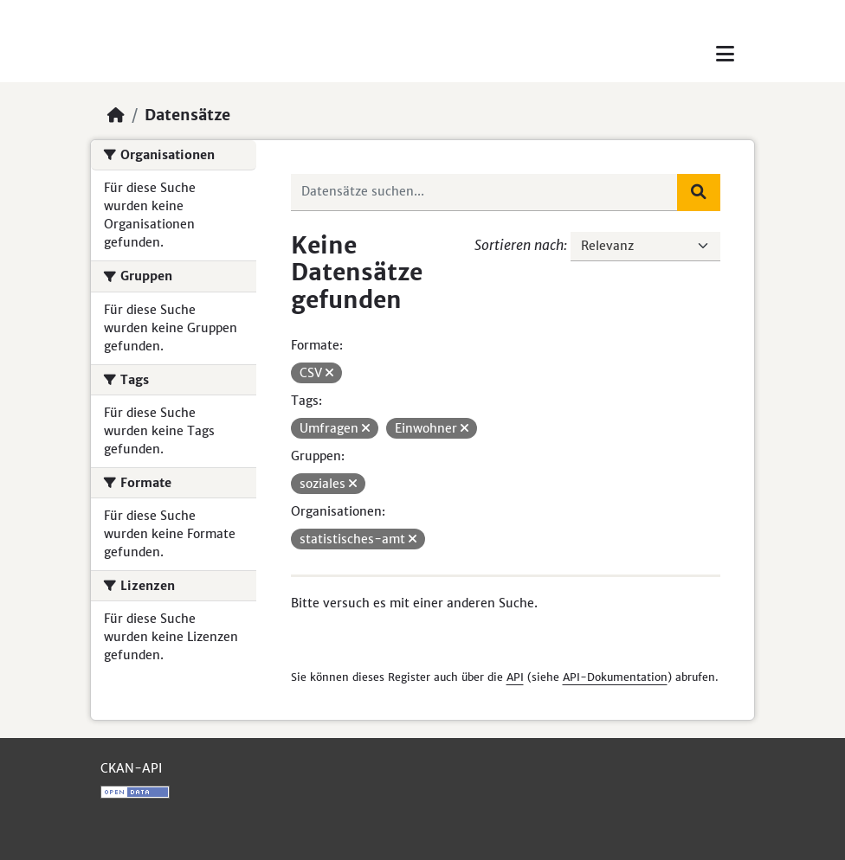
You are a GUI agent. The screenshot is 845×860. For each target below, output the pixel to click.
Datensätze (187, 115)
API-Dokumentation (615, 677)
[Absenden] (698, 192)
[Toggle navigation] (725, 54)
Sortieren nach (519, 245)
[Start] (116, 115)
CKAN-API (131, 768)
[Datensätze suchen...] (485, 192)
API (515, 677)
